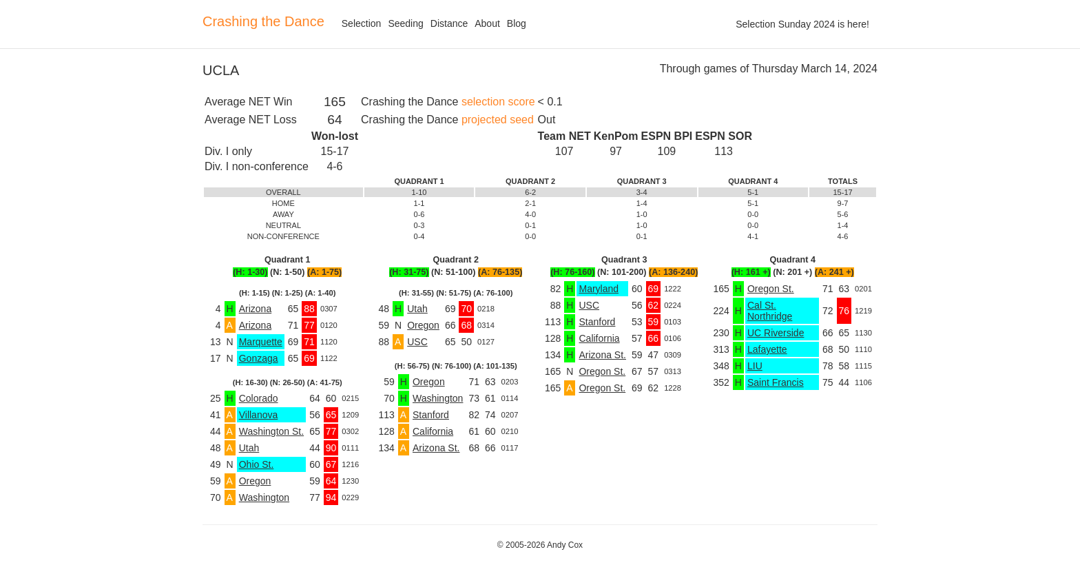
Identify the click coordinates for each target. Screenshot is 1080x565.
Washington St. (271, 431)
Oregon (255, 480)
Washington (264, 497)
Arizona (255, 308)
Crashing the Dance (263, 21)
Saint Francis (775, 382)
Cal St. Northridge (769, 311)
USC (417, 341)
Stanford (431, 414)
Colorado (258, 398)
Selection (362, 23)
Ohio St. (256, 464)
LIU (754, 365)
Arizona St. (436, 447)
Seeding (405, 23)
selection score (498, 101)
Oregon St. (602, 371)
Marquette (260, 341)
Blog (516, 23)
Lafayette (767, 349)
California (433, 431)
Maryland (599, 288)
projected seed (497, 119)
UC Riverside (775, 332)
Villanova (258, 414)
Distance (449, 23)
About (487, 23)
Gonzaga (258, 358)
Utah (249, 447)
